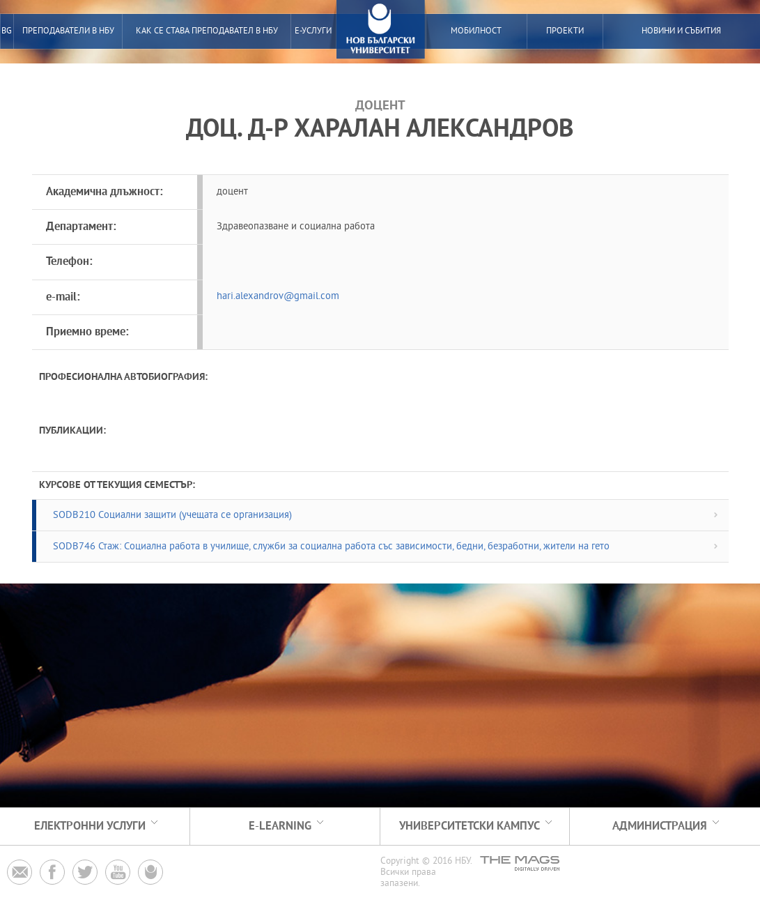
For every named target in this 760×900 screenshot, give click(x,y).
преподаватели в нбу (68, 31)
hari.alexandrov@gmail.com (278, 296)
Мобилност (476, 31)
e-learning (280, 826)
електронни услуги (90, 826)
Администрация (659, 826)
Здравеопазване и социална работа (296, 227)
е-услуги (313, 31)
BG (6, 31)
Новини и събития (681, 31)
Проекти (565, 31)
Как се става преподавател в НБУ (207, 31)
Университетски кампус (469, 826)
